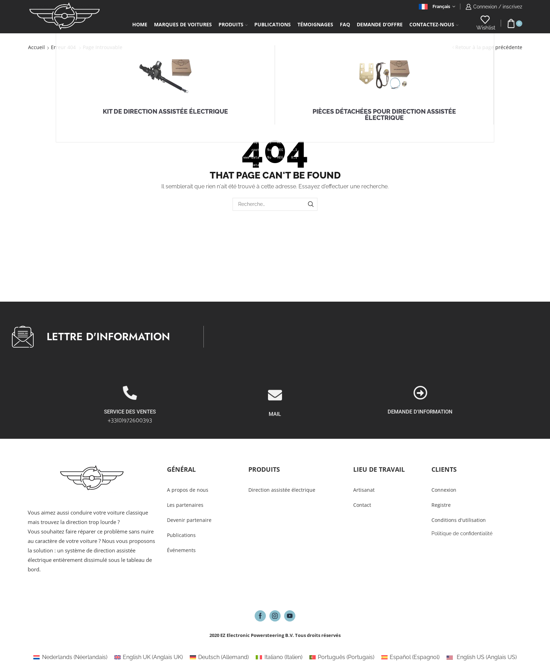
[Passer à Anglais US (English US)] (481, 657)
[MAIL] (275, 419)
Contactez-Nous (433, 24)
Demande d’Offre (380, 24)
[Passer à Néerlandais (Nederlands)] (70, 657)
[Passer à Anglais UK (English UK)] (148, 657)
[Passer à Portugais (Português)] (342, 657)
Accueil (36, 47)
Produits (233, 24)
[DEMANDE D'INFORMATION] (502, 393)
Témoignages (315, 24)
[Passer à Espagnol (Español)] (410, 657)
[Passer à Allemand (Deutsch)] (219, 657)
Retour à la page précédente (488, 47)
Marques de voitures (183, 24)
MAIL (275, 438)
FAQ (345, 24)
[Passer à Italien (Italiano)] (279, 657)
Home (139, 24)
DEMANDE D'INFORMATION (501, 412)
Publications (272, 24)
